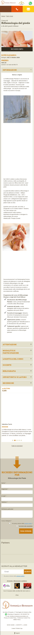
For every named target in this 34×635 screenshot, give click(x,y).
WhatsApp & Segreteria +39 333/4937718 (17, 614)
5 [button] (21, 441)
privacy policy (28, 523)
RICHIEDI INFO (17, 49)
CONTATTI (19, 625)
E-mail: (8, 616)
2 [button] (15, 441)
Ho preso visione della (14, 576)
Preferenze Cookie (22, 618)
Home (3, 16)
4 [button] (19, 441)
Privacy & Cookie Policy (10, 618)
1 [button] (13, 441)
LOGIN (25, 625)
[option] (17, 415)
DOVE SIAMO (10, 625)
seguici (17, 633)
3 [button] (17, 441)
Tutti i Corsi (9, 16)
